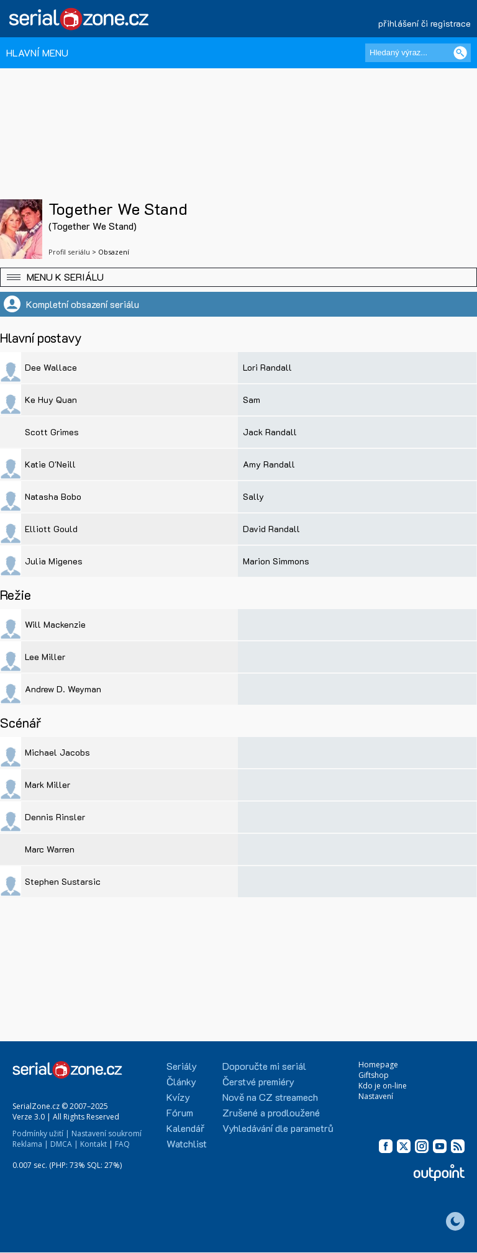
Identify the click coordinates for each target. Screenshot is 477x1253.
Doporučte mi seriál (264, 1065)
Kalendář (185, 1127)
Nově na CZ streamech (270, 1096)
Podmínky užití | (41, 1133)
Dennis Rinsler (55, 817)
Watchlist (186, 1143)
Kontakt (93, 1144)
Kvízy (178, 1096)
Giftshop (373, 1075)
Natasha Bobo (53, 496)
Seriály (181, 1065)
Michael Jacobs (57, 752)
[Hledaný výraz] (418, 52)
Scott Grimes (52, 432)
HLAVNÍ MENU (37, 52)
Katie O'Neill (50, 464)
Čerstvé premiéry (258, 1081)
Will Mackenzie (55, 624)
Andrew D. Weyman (63, 689)
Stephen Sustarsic (63, 881)
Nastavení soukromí (106, 1133)
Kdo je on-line (382, 1085)
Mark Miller (47, 784)
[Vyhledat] (460, 53)
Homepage (378, 1064)
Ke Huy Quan (51, 399)
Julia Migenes (54, 561)
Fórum (179, 1112)
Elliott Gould (51, 529)
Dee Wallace (51, 367)
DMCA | (64, 1144)
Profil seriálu (69, 251)
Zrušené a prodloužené (271, 1112)
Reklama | (30, 1144)
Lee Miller (45, 657)
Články (181, 1081)
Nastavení (375, 1096)
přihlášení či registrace (424, 23)
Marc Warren (50, 849)
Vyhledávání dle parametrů (278, 1127)
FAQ (122, 1144)
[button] (238, 277)
